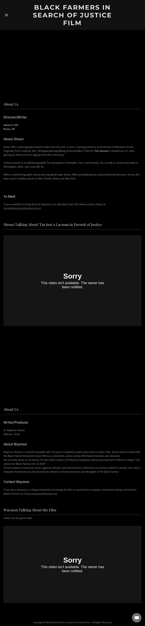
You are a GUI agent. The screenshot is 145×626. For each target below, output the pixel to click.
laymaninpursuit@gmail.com (42, 493)
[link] (72, 24)
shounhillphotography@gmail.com (22, 208)
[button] (11, 15)
